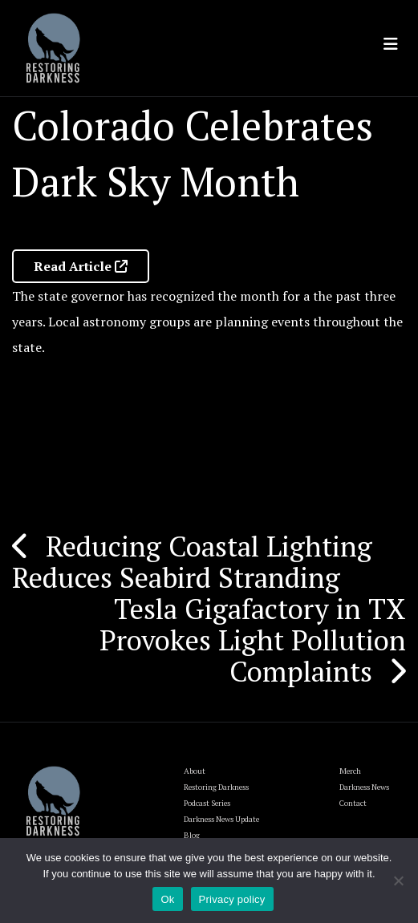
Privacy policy (232, 899)
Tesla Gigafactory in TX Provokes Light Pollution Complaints (252, 640)
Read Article (81, 266)
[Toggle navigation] (390, 44)
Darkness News (364, 787)
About (194, 771)
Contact (353, 803)
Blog (192, 835)
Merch (350, 771)
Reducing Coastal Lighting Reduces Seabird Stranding (192, 562)
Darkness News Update (221, 819)
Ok (167, 899)
